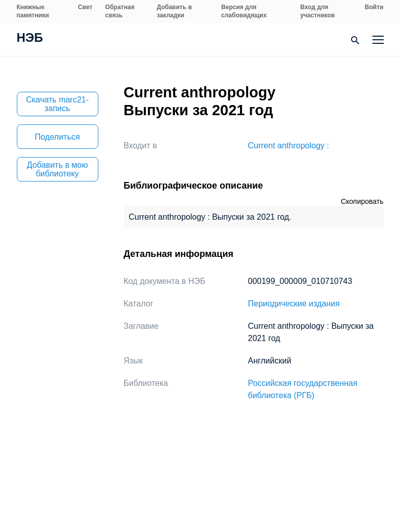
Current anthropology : (288, 145)
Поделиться (57, 137)
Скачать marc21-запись (57, 104)
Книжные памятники (33, 11)
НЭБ (30, 38)
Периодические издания (294, 303)
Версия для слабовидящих (243, 11)
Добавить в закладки (174, 11)
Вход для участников (317, 11)
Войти (374, 7)
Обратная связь (120, 11)
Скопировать (362, 201)
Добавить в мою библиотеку (57, 169)
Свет (85, 7)
